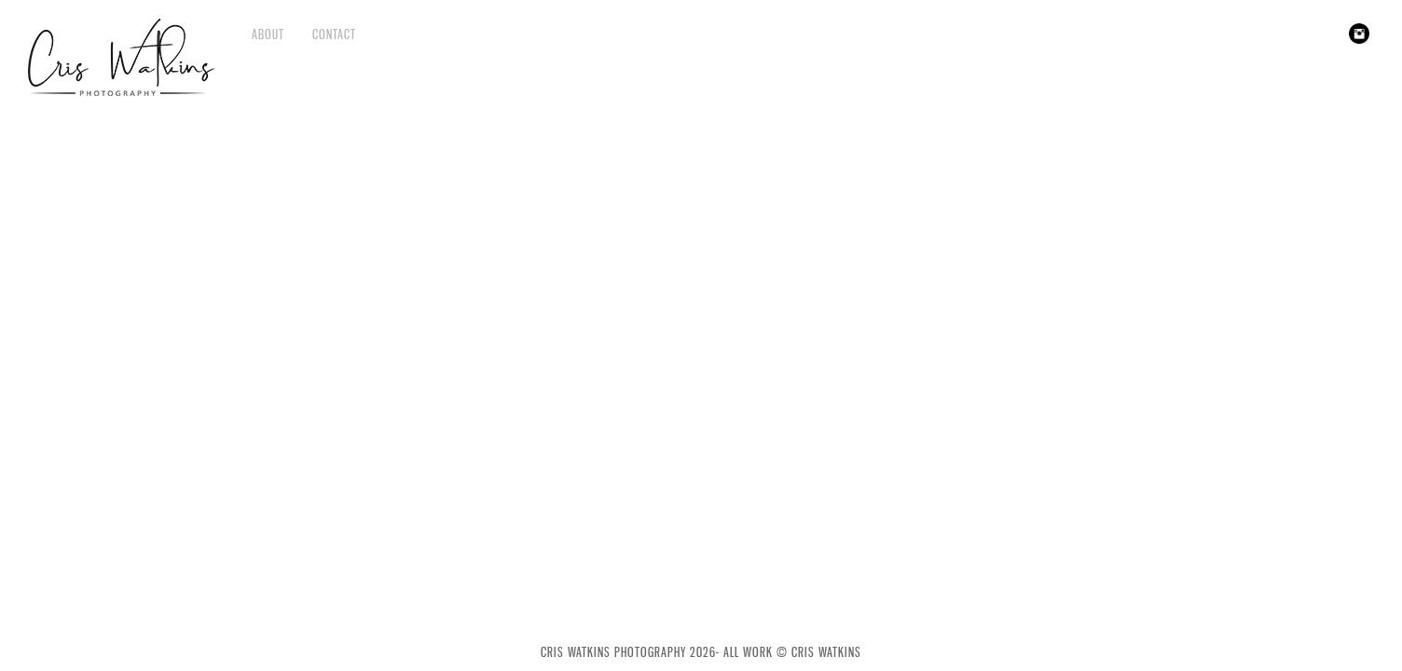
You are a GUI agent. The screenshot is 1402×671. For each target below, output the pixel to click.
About (268, 34)
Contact (334, 34)
